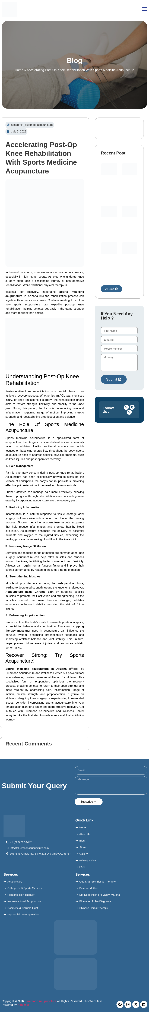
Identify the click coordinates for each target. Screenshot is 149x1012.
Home (19, 70)
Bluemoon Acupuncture (40, 1001)
